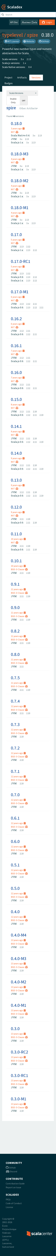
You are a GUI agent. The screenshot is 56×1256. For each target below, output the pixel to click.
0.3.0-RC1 (19, 1075)
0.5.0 (15, 888)
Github (11, 1167)
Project (8, 77)
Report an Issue (13, 1187)
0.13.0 (16, 480)
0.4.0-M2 (18, 982)
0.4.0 (15, 911)
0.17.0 (16, 234)
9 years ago (18, 431)
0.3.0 (15, 1028)
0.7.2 (15, 748)
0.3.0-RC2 (19, 1052)
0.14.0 (16, 453)
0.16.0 (16, 372)
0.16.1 (16, 345)
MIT (14, 132)
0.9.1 (15, 584)
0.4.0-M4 (18, 935)
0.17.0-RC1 (20, 261)
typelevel (12, 35)
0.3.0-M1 (18, 1098)
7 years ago (18, 350)
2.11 (35, 303)
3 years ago (18, 128)
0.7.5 (15, 677)
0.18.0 (16, 123)
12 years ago (18, 706)
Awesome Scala (29, 22)
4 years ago (18, 159)
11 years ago (18, 589)
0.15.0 (16, 399)
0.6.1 (15, 818)
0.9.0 (15, 607)
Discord (11, 1171)
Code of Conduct (14, 1203)
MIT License (12, 41)
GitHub (44, 41)
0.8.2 (15, 631)
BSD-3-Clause (19, 569)
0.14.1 (16, 426)
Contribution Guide (15, 1183)
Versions (36, 77)
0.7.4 (15, 701)
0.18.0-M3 (19, 154)
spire (32, 35)
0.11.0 (16, 533)
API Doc (14, 22)
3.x (22, 59)
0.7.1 (15, 771)
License (9, 1207)
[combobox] (22, 93)
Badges (8, 83)
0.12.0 (16, 507)
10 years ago (18, 538)
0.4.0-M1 (18, 1005)
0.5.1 (15, 865)
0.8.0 (15, 654)
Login (47, 22)
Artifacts (22, 77)
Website (29, 41)
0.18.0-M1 (19, 207)
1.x (24, 63)
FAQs (8, 1199)
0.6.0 (15, 841)
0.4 (29, 67)
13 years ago (18, 940)
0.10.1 (16, 560)
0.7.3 (15, 724)
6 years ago (18, 296)
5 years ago (18, 239)
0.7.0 (15, 794)
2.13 (29, 59)
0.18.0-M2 (19, 180)
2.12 (28, 246)
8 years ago (18, 404)
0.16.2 (16, 318)
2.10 (35, 411)
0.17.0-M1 (19, 291)
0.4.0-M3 (18, 958)
